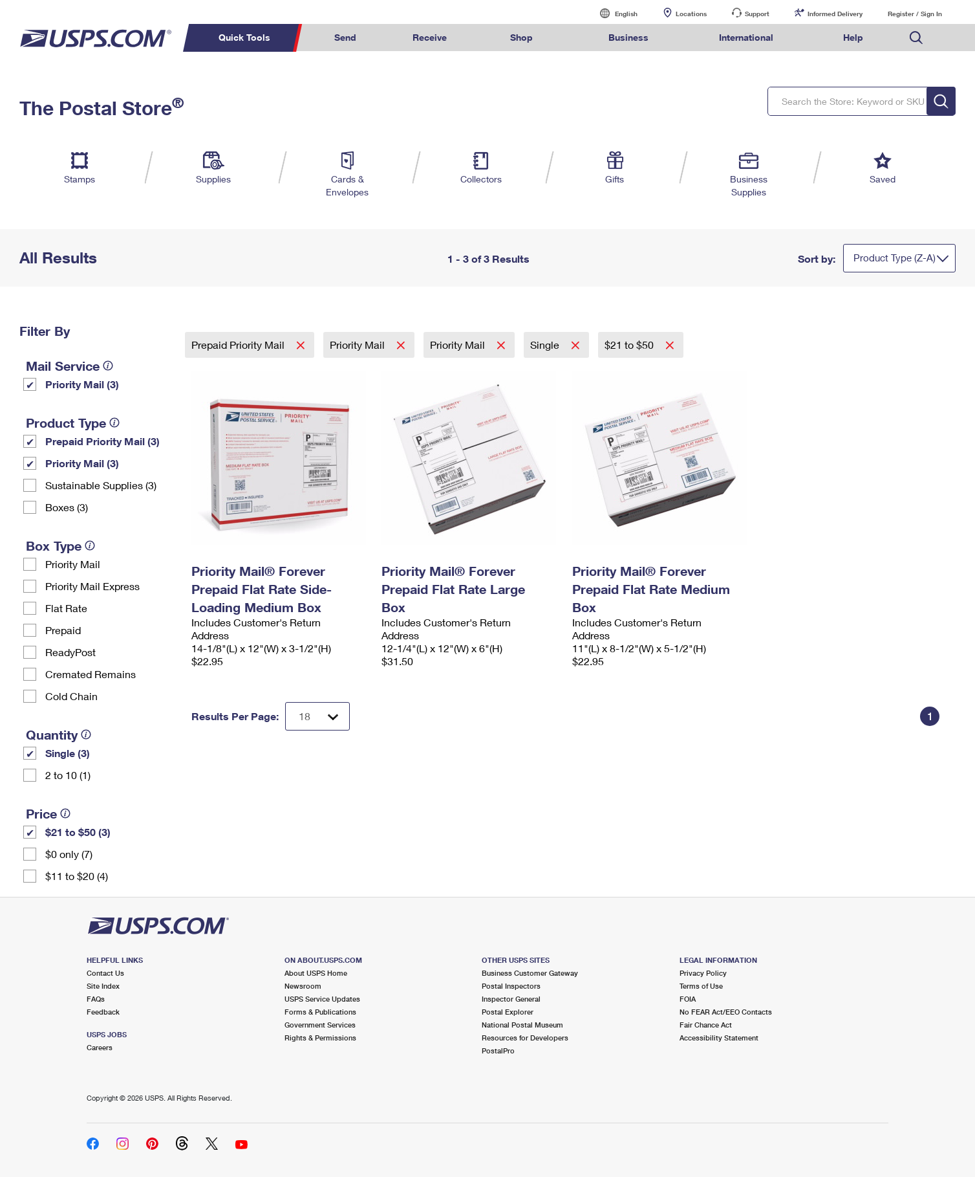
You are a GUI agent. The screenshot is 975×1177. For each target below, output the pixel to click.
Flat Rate (66, 608)
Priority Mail (72, 564)
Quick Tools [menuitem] (244, 37)
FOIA (688, 999)
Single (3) (67, 753)
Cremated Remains (90, 674)
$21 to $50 (630, 344)
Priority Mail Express (92, 586)
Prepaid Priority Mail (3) (102, 441)
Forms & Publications (320, 1011)
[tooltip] (108, 365)
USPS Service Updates (322, 999)
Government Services (320, 1024)
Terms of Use (701, 986)
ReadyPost (70, 652)
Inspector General (511, 999)
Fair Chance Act (706, 1024)
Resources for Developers (525, 1037)
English (613, 13)
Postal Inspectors (511, 986)
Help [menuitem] (853, 37)
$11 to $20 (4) (76, 876)
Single (546, 344)
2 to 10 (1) (68, 775)
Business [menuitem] (628, 37)
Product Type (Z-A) (894, 257)
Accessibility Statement (719, 1037)
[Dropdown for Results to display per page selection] (317, 716)
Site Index (103, 986)
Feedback (103, 1011)
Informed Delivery (835, 13)
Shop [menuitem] (521, 37)
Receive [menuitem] (429, 37)
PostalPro (498, 1050)
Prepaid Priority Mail (239, 344)
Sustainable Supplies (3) (100, 485)
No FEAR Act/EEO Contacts (726, 1011)
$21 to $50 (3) (78, 832)
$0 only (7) (68, 854)
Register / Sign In (915, 13)
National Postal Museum (522, 1024)
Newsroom (302, 986)
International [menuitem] (746, 37)
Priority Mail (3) (82, 384)
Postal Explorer (507, 1011)
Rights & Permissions (320, 1037)
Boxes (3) (66, 507)
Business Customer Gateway (530, 973)
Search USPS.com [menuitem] (916, 38)
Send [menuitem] (345, 37)
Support (757, 13)
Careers (99, 1047)
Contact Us (105, 973)
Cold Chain (71, 696)
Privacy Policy (703, 973)
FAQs (96, 999)
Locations (691, 13)
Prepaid (63, 630)
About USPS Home (315, 973)
